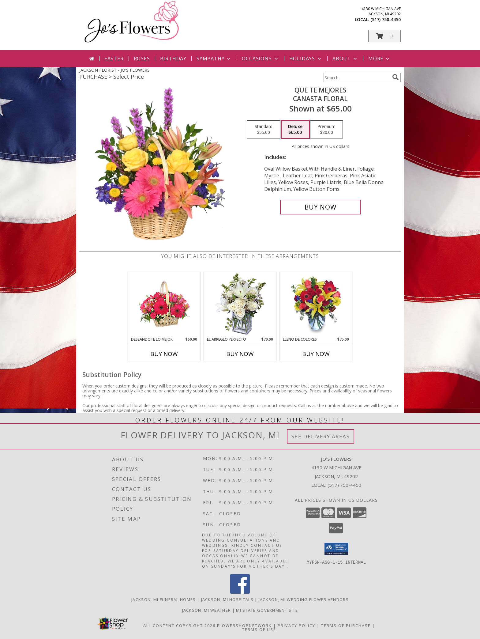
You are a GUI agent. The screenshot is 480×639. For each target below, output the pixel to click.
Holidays (305, 58)
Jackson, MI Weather (206, 610)
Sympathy (214, 58)
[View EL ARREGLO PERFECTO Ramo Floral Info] (240, 304)
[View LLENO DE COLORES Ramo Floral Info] (316, 304)
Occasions (260, 58)
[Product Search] (356, 77)
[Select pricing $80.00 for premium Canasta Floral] (326, 129)
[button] (384, 36)
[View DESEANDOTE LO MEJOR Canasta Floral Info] (164, 304)
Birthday (173, 58)
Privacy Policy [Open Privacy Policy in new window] (296, 625)
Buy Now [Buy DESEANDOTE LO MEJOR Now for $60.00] (164, 354)
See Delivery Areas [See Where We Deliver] (320, 436)
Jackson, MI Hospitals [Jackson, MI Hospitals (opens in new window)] (227, 599)
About (345, 58)
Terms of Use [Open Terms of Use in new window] (259, 629)
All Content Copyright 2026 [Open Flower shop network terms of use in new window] (179, 625)
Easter (114, 58)
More (379, 58)
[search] (395, 77)
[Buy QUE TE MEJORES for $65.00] (320, 207)
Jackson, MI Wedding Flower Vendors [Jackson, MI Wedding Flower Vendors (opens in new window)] (304, 599)
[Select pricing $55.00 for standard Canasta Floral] (263, 129)
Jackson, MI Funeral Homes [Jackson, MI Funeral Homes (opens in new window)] (163, 599)
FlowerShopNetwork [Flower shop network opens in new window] (244, 625)
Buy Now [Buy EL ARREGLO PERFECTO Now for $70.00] (240, 354)
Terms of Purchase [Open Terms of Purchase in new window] (346, 625)
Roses (142, 58)
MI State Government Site (267, 610)
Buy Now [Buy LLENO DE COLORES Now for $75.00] (316, 354)
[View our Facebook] (240, 592)
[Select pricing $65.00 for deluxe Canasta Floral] (295, 129)
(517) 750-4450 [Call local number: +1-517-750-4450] (385, 19)
